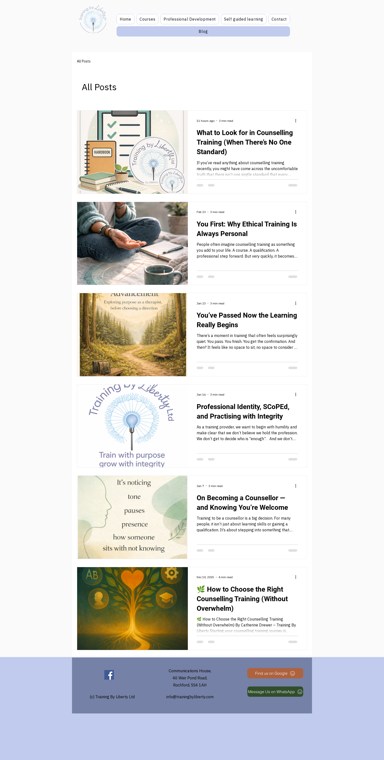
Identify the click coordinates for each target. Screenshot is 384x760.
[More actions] (297, 121)
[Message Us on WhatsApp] (275, 691)
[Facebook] (109, 675)
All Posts (84, 61)
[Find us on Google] (275, 673)
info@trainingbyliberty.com (190, 696)
